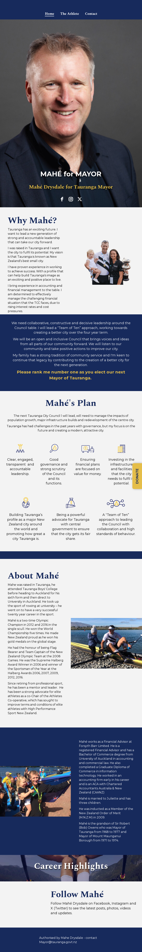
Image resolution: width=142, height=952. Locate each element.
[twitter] (79, 199)
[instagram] (70, 199)
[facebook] (62, 199)
